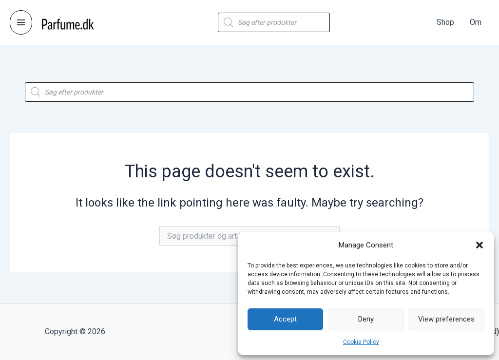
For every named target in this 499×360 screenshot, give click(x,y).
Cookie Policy (361, 342)
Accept (285, 319)
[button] (479, 245)
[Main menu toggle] (21, 22)
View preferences (446, 319)
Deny (366, 319)
